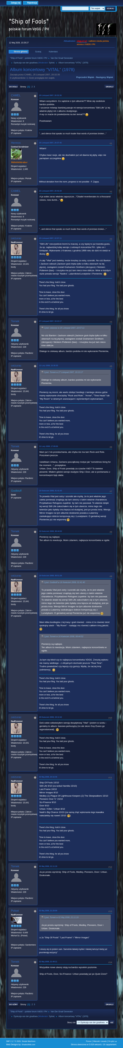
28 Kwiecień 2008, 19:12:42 (50, 717)
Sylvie (51, 63)
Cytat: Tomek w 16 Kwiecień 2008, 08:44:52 (63, 636)
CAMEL (16, 95)
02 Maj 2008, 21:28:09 (48, 911)
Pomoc (89, 1041)
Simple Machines (28, 1041)
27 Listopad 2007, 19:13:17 (50, 321)
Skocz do (71, 1022)
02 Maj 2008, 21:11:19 (48, 866)
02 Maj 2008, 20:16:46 (48, 777)
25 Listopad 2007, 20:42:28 (50, 191)
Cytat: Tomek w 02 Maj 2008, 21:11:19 (61, 917)
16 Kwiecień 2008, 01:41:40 (50, 491)
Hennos (16, 142)
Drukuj (109, 87)
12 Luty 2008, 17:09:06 (48, 446)
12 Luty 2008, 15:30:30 (48, 365)
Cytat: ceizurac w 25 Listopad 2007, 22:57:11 (64, 328)
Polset (15, 910)
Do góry (13, 1004)
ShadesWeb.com (28, 1045)
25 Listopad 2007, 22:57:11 (50, 238)
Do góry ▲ (112, 1041)
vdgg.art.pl (82, 41)
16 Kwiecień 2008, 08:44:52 (50, 531)
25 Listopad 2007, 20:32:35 (50, 95)
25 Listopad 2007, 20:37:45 (50, 143)
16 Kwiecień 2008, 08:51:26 (50, 576)
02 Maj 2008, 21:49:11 (48, 962)
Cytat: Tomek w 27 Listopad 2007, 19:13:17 (63, 372)
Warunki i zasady (100, 1041)
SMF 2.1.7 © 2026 (13, 1041)
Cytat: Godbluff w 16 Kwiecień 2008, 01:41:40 (64, 582)
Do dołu (13, 87)
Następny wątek (104, 77)
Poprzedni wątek (85, 77)
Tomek (15, 321)
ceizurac (16, 238)
